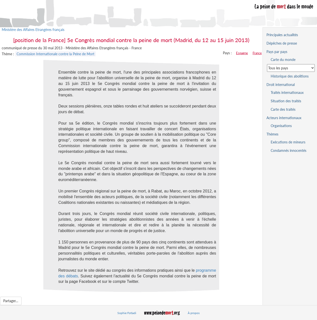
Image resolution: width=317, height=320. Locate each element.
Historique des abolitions (290, 76)
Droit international (280, 84)
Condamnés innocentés (288, 150)
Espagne (242, 53)
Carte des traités (283, 109)
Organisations (281, 126)
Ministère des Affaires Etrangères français (33, 29)
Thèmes (272, 134)
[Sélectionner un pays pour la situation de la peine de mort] (291, 68)
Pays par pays (276, 52)
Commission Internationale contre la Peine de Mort (55, 54)
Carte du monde (283, 59)
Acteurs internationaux (283, 118)
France (257, 53)
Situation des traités (286, 101)
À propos (194, 313)
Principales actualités (282, 35)
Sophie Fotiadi (126, 313)
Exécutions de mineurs (288, 142)
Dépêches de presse (281, 43)
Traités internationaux (287, 92)
